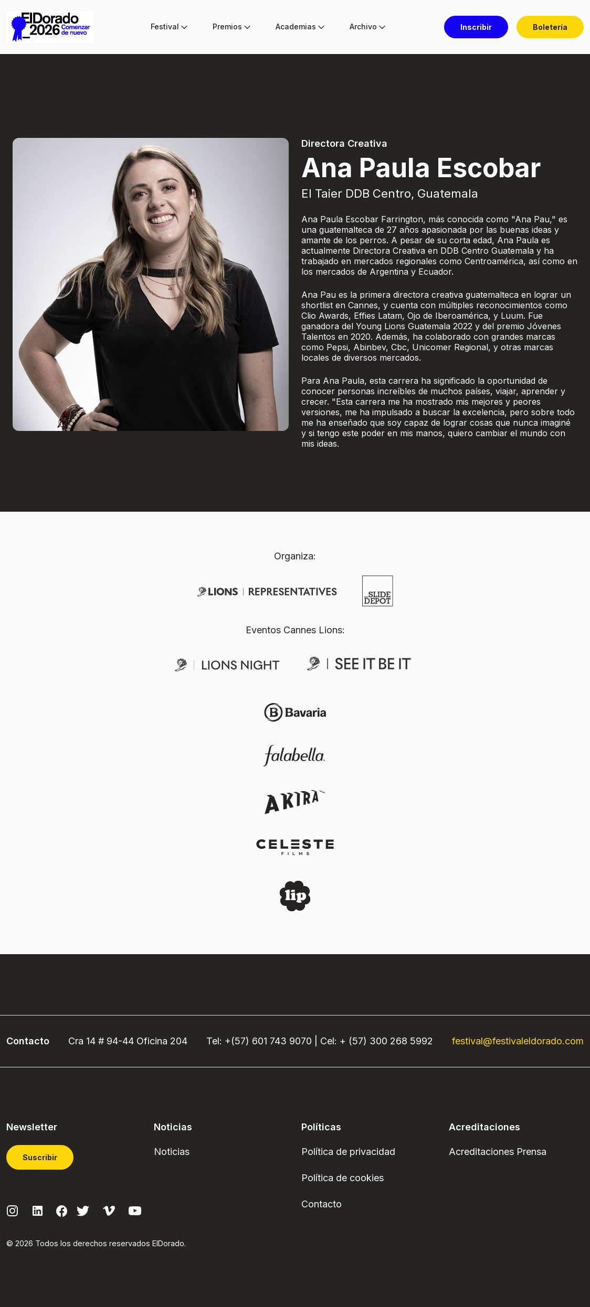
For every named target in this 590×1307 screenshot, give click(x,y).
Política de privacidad (348, 1151)
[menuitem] (165, 27)
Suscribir (40, 1157)
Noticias (171, 1151)
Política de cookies (342, 1177)
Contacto (321, 1203)
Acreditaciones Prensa (497, 1151)
